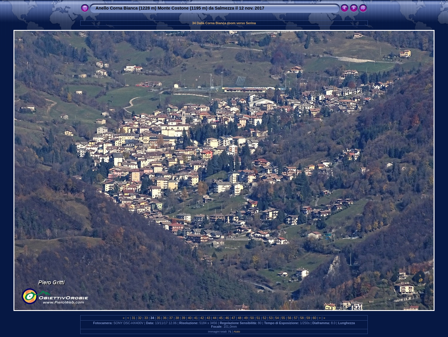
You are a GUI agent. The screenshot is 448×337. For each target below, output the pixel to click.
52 (264, 318)
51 (258, 318)
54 (277, 318)
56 (289, 318)
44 (214, 318)
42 (202, 318)
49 (246, 318)
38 (177, 318)
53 (270, 318)
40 (189, 318)
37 (171, 318)
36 (164, 318)
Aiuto (237, 331)
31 (133, 318)
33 (146, 318)
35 (158, 318)
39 (183, 318)
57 (296, 318)
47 (233, 318)
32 (140, 318)
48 (239, 318)
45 (221, 318)
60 (314, 318)
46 (227, 318)
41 (196, 318)
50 (252, 318)
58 (302, 318)
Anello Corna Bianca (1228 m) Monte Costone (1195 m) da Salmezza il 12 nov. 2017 (180, 8)
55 (283, 318)
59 (308, 318)
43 (208, 318)
